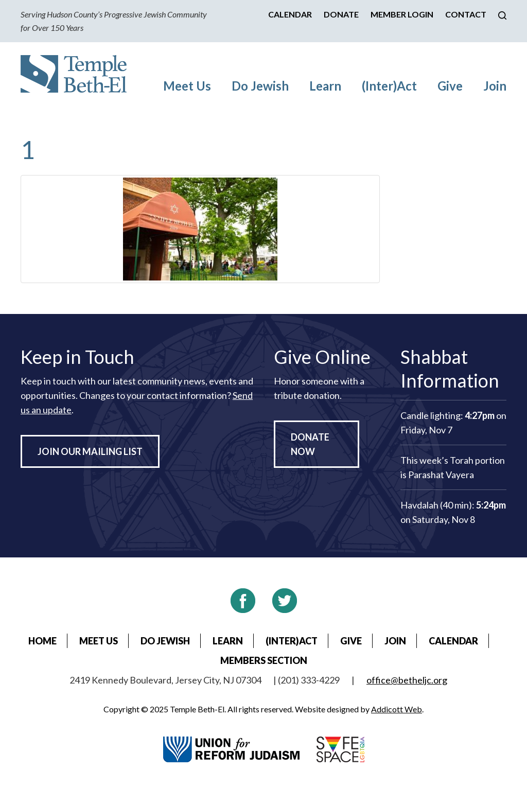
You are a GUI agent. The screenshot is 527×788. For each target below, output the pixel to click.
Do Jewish (260, 85)
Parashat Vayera (441, 474)
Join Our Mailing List (90, 451)
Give (450, 85)
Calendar (290, 14)
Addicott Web (396, 709)
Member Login (402, 14)
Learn (325, 85)
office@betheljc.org (406, 680)
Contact (465, 14)
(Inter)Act (389, 85)
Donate (341, 14)
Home (42, 640)
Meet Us (187, 85)
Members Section (263, 660)
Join (494, 85)
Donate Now (310, 444)
